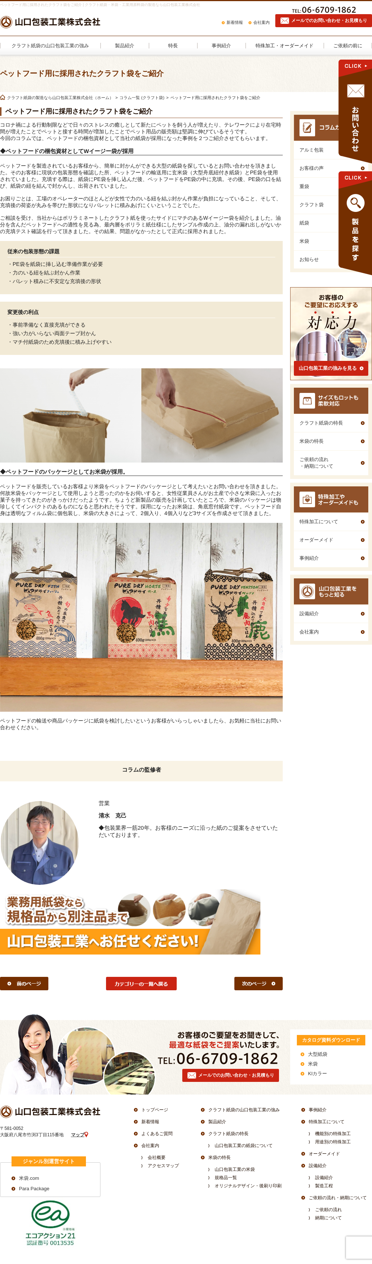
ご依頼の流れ (328, 1209)
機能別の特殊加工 (333, 1133)
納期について (328, 1217)
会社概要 (157, 1157)
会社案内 (261, 22)
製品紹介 (217, 1121)
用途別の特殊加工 (333, 1141)
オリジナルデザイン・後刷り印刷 (248, 1185)
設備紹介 (318, 1165)
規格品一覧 (226, 1177)
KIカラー (317, 1073)
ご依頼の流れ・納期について (338, 1197)
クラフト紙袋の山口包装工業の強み (244, 1109)
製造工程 (324, 1185)
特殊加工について (326, 1121)
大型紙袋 (317, 1054)
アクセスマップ (163, 1165)
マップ (77, 1134)
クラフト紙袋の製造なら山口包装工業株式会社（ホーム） (60, 97)
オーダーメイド (324, 1153)
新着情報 (235, 22)
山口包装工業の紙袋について (244, 1145)
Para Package (34, 1188)
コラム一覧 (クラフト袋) (141, 97)
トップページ (154, 1109)
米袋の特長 (219, 1157)
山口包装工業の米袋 (235, 1169)
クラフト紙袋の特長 (228, 1133)
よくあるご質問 (157, 1133)
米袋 (313, 1064)
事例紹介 (318, 1109)
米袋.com (29, 1178)
